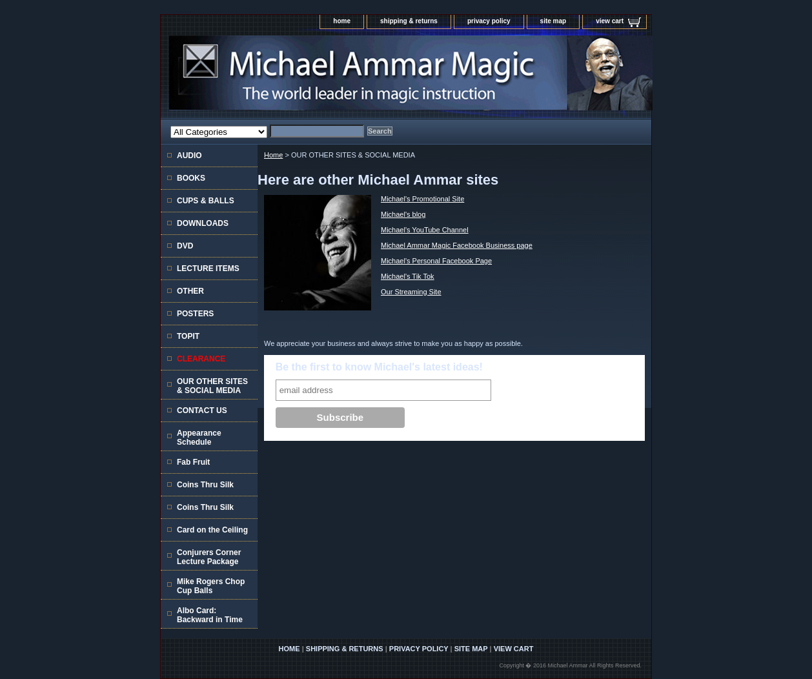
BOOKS (191, 178)
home (341, 21)
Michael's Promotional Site (422, 199)
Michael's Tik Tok (407, 276)
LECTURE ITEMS (208, 268)
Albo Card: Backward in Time (210, 615)
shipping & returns (409, 21)
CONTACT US (202, 410)
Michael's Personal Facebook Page (436, 261)
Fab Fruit (193, 462)
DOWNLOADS (202, 223)
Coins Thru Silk (205, 484)
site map (553, 21)
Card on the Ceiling (212, 529)
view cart (610, 21)
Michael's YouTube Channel (425, 230)
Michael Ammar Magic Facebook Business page (457, 245)
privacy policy (489, 21)
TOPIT (188, 336)
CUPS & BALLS (205, 200)
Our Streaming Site (411, 292)
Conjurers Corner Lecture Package (209, 557)
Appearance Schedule (199, 438)
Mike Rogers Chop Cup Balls (211, 586)
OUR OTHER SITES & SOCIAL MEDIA (212, 386)
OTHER (190, 291)
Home (273, 155)
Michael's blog (403, 214)
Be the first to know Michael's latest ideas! (379, 366)
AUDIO (189, 155)
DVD (185, 245)
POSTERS (195, 313)
